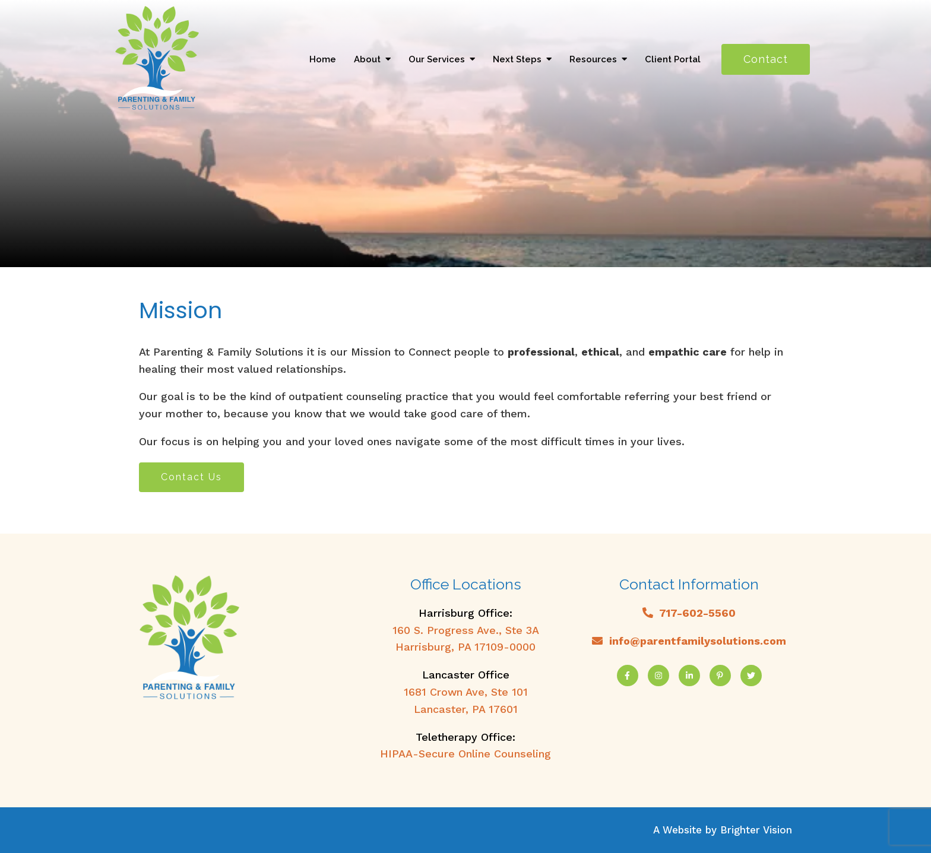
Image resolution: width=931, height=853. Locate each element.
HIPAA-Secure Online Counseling (465, 753)
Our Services (436, 59)
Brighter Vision (756, 830)
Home (322, 59)
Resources (593, 59)
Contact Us (191, 477)
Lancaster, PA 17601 (466, 709)
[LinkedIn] (689, 675)
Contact (765, 59)
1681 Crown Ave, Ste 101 (466, 692)
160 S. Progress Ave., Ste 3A (465, 630)
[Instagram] (658, 675)
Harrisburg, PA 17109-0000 (465, 646)
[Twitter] (751, 675)
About (367, 59)
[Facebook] (627, 675)
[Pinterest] (720, 675)
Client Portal (673, 59)
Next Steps (517, 59)
